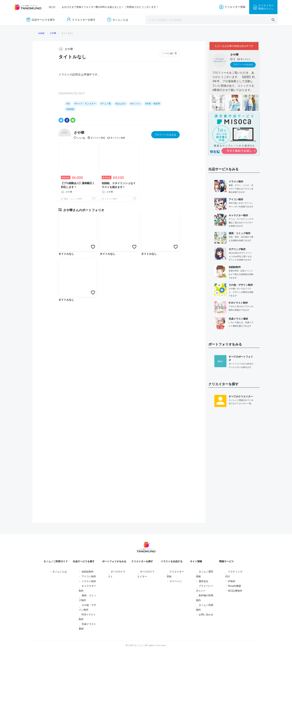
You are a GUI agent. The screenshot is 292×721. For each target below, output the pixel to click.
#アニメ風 (106, 348)
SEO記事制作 (235, 661)
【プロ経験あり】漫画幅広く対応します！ (78, 430)
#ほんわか (120, 348)
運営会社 (203, 652)
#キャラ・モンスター (85, 348)
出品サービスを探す (40, 19)
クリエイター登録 (232, 7)
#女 (68, 348)
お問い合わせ (206, 685)
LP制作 (231, 652)
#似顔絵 (70, 354)
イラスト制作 (109, 444)
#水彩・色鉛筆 (152, 348)
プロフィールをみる (165, 379)
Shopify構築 (234, 657)
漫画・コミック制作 (71, 444)
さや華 (66, 294)
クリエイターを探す (81, 20)
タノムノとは (117, 20)
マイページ (175, 652)
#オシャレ (135, 348)
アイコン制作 (89, 647)
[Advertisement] (234, 539)
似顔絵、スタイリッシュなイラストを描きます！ (119, 430)
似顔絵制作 (88, 642)
